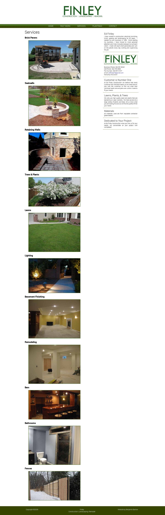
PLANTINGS (97, 26)
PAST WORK (65, 26)
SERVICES (81, 26)
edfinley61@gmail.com (116, 73)
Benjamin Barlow (132, 509)
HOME (50, 26)
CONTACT (113, 26)
